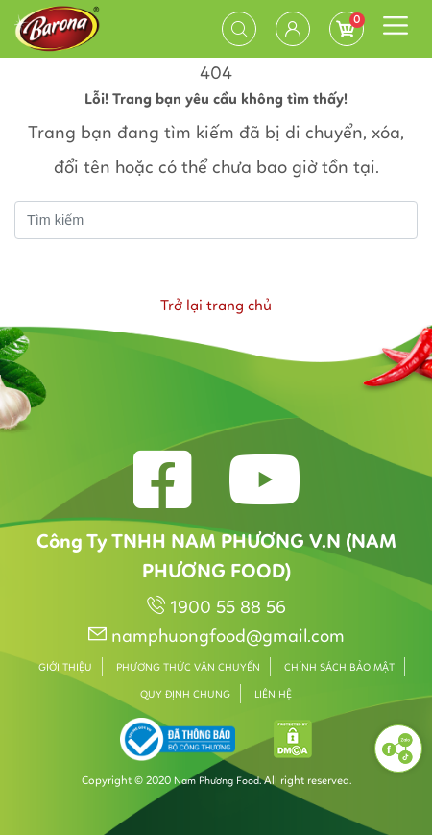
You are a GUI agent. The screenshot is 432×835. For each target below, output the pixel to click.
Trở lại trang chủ (216, 306)
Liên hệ (273, 695)
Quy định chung (185, 695)
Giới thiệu (65, 668)
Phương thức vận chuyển (188, 668)
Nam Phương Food (216, 781)
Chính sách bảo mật (339, 668)
